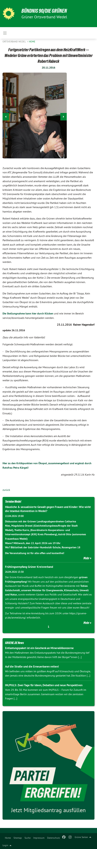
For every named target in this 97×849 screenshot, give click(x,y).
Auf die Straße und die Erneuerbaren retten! (32, 666)
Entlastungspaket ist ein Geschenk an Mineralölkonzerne (39, 648)
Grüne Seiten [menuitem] (81, 837)
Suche (28, 837)
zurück (6, 489)
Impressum (38, 837)
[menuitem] (8, 837)
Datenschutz (53, 837)
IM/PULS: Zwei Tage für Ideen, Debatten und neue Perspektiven (43, 685)
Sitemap (18, 837)
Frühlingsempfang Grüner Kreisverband (29, 567)
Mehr (86, 558)
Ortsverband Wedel (14, 41)
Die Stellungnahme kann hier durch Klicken (28, 313)
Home (8, 837)
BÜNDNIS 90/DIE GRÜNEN (44, 11)
